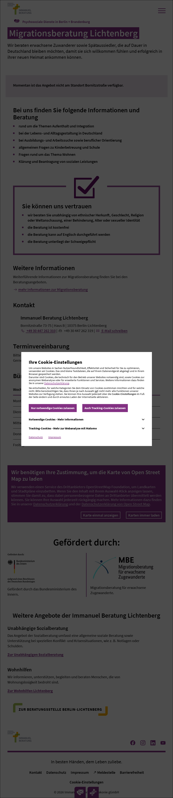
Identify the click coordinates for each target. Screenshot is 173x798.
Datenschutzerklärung (56, 383)
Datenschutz (36, 437)
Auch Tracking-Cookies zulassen (105, 408)
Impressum (54, 437)
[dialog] (86, 399)
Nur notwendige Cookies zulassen (52, 408)
